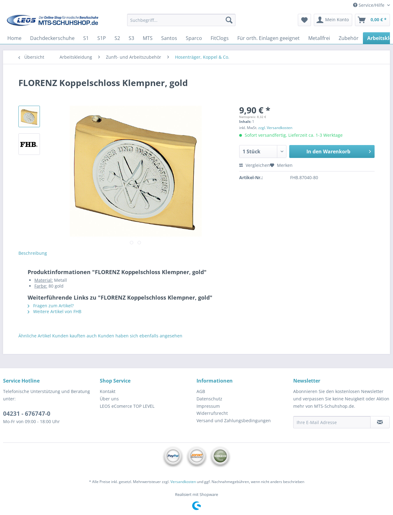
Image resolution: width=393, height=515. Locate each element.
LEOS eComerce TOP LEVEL (127, 406)
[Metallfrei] (319, 38)
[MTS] (147, 38)
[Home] (14, 38)
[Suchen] (229, 20)
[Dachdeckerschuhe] (52, 38)
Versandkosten (183, 481)
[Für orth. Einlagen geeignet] (268, 38)
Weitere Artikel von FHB (54, 311)
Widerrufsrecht (212, 413)
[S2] (117, 38)
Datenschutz (209, 399)
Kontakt (107, 391)
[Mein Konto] (333, 20)
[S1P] (101, 38)
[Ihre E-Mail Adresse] (332, 422)
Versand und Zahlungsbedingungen (233, 420)
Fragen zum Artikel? (51, 306)
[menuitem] (181, 23)
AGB (200, 391)
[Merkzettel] (304, 20)
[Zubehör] (348, 38)
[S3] (131, 38)
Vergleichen (254, 165)
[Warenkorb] (372, 20)
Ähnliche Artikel (34, 336)
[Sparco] (193, 38)
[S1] (86, 38)
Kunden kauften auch (74, 336)
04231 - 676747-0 (26, 414)
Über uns (109, 399)
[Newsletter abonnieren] (380, 422)
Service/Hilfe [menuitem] (369, 5)
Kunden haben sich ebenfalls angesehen (140, 336)
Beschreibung (32, 253)
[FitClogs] (219, 38)
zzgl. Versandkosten (275, 127)
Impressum (208, 406)
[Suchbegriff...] (181, 20)
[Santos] (169, 38)
